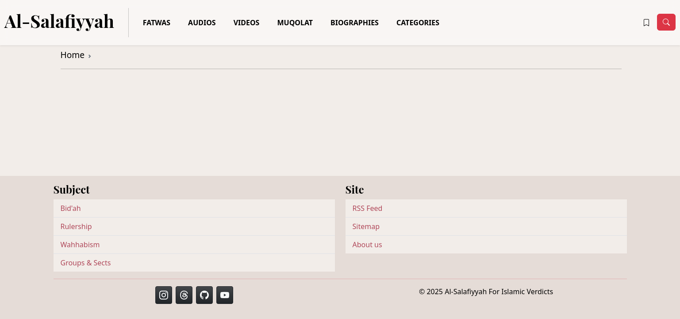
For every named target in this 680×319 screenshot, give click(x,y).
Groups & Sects (86, 263)
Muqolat (295, 22)
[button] (646, 22)
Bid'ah (71, 208)
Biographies (354, 22)
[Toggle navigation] (666, 22)
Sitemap (366, 226)
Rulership (76, 226)
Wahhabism (80, 244)
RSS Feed (368, 208)
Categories (417, 22)
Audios (202, 22)
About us (367, 244)
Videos (247, 22)
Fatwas (156, 22)
